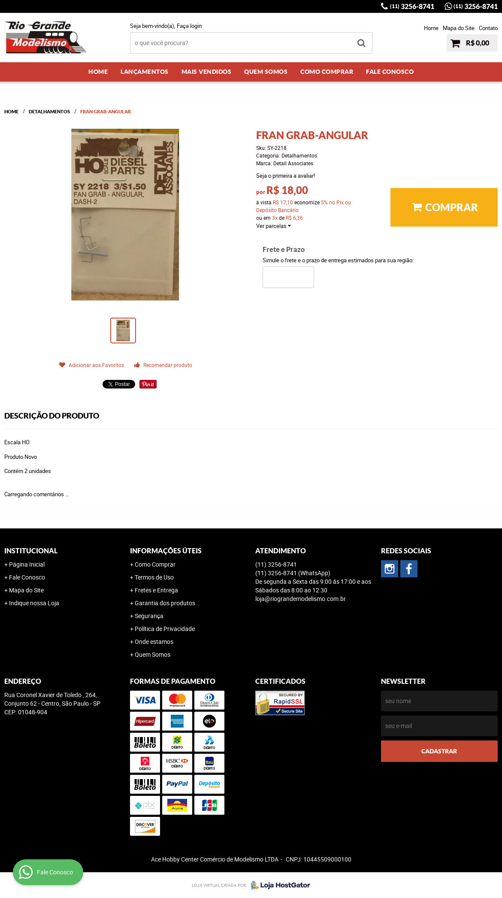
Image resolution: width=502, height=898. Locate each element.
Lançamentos (145, 71)
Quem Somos (265, 71)
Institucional (30, 551)
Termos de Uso (154, 577)
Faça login (189, 26)
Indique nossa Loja (34, 603)
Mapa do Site (459, 28)
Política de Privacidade (165, 629)
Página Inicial (27, 564)
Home (431, 28)
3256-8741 (412, 6)
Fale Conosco (390, 71)
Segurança (149, 616)
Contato (488, 28)
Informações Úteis (166, 551)
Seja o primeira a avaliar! (285, 175)
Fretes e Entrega (156, 590)
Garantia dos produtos (165, 603)
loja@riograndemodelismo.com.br (300, 599)
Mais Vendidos (206, 71)
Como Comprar (326, 71)
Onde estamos (154, 641)
